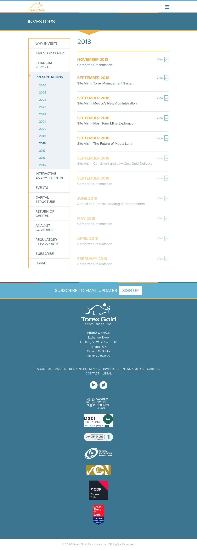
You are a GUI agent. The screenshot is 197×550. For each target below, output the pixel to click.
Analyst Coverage (44, 227)
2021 (42, 121)
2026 (42, 85)
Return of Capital (45, 213)
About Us (44, 369)
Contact (92, 373)
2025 (42, 92)
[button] (167, 7)
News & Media (133, 369)
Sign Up (130, 290)
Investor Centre (51, 53)
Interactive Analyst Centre (50, 176)
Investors (111, 369)
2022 (42, 114)
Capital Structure (45, 199)
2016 (42, 157)
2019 (42, 136)
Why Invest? (46, 43)
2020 (42, 129)
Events (42, 187)
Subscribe (45, 253)
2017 (42, 150)
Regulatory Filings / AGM (47, 242)
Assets (60, 369)
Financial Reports (44, 65)
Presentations (49, 76)
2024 (42, 100)
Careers (153, 369)
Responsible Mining (84, 369)
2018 (42, 143)
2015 (42, 165)
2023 (42, 107)
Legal (41, 263)
